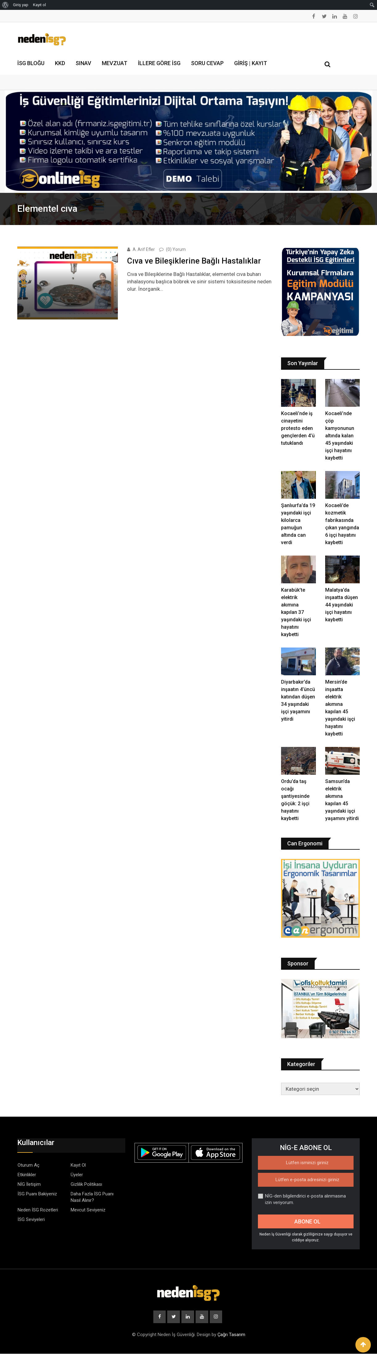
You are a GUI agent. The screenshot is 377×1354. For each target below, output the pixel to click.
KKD (60, 63)
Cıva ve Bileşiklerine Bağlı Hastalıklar (194, 260)
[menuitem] (5, 5)
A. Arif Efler (144, 249)
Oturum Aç (28, 1165)
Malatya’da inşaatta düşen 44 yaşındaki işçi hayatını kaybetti (341, 605)
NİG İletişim (29, 1184)
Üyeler (77, 1174)
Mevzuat (114, 63)
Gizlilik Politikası (86, 1184)
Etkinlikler (27, 1174)
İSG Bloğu (30, 63)
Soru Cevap (207, 63)
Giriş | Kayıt (250, 63)
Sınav (83, 63)
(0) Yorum (176, 249)
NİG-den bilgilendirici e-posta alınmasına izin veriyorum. (302, 1199)
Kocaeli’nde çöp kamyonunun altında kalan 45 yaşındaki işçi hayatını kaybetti (339, 435)
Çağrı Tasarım (231, 1335)
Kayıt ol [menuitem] (39, 4)
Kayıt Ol (78, 1165)
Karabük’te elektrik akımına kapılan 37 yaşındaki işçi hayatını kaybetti (296, 612)
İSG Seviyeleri (31, 1219)
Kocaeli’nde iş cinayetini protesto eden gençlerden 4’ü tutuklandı (298, 428)
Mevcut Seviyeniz (88, 1210)
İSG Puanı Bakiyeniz (37, 1194)
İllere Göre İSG (159, 63)
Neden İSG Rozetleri (38, 1210)
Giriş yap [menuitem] (20, 4)
